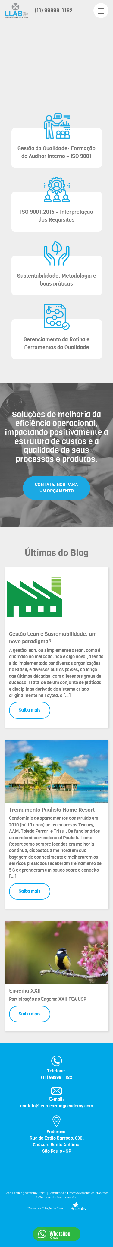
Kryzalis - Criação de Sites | (56, 1208)
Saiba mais (30, 710)
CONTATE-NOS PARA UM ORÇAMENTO (56, 487)
